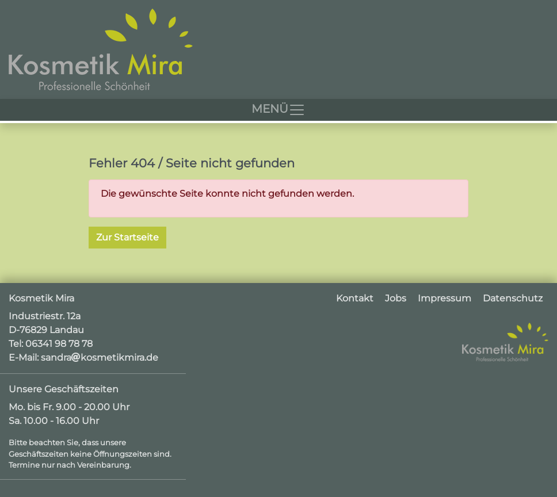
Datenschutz (513, 298)
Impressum (444, 298)
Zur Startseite (127, 237)
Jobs (395, 298)
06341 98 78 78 (59, 343)
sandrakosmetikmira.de (99, 357)
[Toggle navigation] (278, 110)
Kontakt (354, 298)
